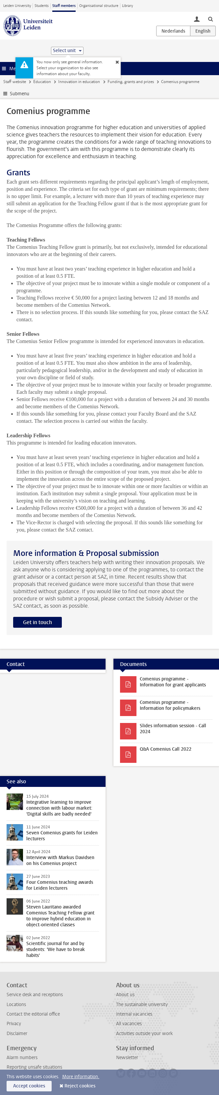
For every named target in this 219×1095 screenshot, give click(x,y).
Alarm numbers (22, 1057)
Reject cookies (79, 1086)
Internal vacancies (134, 1014)
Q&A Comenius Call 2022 (165, 749)
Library (127, 5)
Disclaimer (17, 1033)
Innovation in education (79, 81)
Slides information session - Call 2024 (173, 729)
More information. (80, 1077)
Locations (16, 1004)
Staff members (64, 5)
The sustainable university (142, 1004)
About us (125, 995)
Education (42, 81)
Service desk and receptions (35, 995)
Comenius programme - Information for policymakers (170, 705)
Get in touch (37, 622)
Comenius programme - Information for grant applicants (173, 682)
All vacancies (129, 1024)
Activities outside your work (144, 1033)
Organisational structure (98, 5)
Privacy (14, 1024)
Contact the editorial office (33, 1014)
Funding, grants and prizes (131, 81)
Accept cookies (29, 1086)
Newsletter (127, 1057)
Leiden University (17, 5)
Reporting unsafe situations (34, 1067)
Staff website (14, 81)
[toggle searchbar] (210, 19)
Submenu (19, 94)
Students (42, 5)
